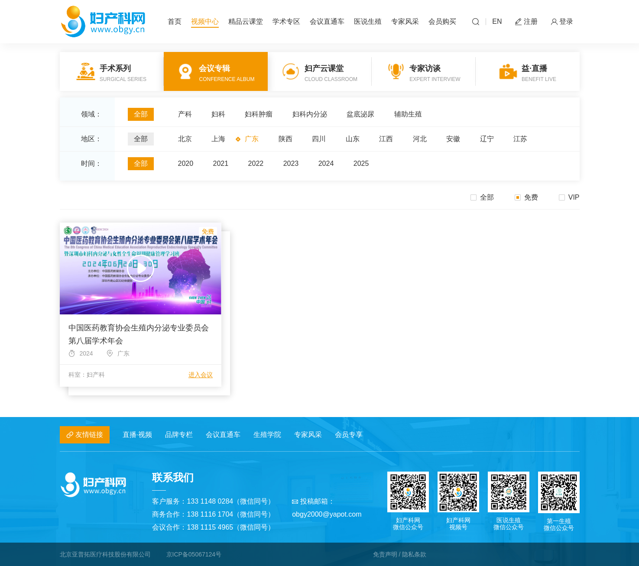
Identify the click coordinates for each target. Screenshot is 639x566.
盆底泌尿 (360, 114)
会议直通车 (327, 21)
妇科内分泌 (309, 114)
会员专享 (349, 434)
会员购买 (442, 21)
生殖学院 (267, 434)
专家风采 (405, 21)
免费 (526, 197)
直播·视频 (137, 434)
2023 (291, 163)
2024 (326, 163)
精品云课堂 (245, 21)
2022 (256, 163)
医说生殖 (368, 21)
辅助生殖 (408, 114)
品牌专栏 (179, 434)
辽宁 (487, 138)
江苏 (520, 138)
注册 (526, 21)
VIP (569, 197)
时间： (91, 163)
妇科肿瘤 (258, 114)
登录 (562, 21)
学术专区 (286, 21)
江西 (386, 138)
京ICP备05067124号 (194, 554)
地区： (91, 138)
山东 (353, 138)
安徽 (453, 138)
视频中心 (205, 21)
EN (497, 21)
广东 (252, 138)
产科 (185, 114)
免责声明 (385, 554)
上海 (218, 138)
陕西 (285, 138)
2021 (221, 163)
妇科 (218, 114)
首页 (175, 21)
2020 (186, 163)
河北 (420, 138)
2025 (361, 163)
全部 (141, 114)
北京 (185, 138)
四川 (319, 138)
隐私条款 (414, 554)
